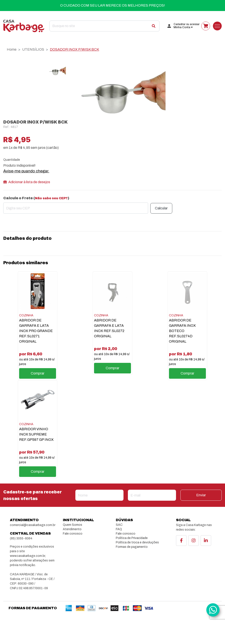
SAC (119, 524)
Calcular (161, 208)
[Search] (104, 25)
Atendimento (72, 529)
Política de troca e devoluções (137, 542)
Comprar (37, 373)
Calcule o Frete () (36, 198)
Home (11, 49)
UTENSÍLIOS (33, 49)
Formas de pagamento (132, 546)
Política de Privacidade (132, 538)
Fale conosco (72, 533)
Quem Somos (72, 524)
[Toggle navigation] (217, 26)
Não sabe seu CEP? (51, 198)
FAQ (119, 529)
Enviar (201, 495)
